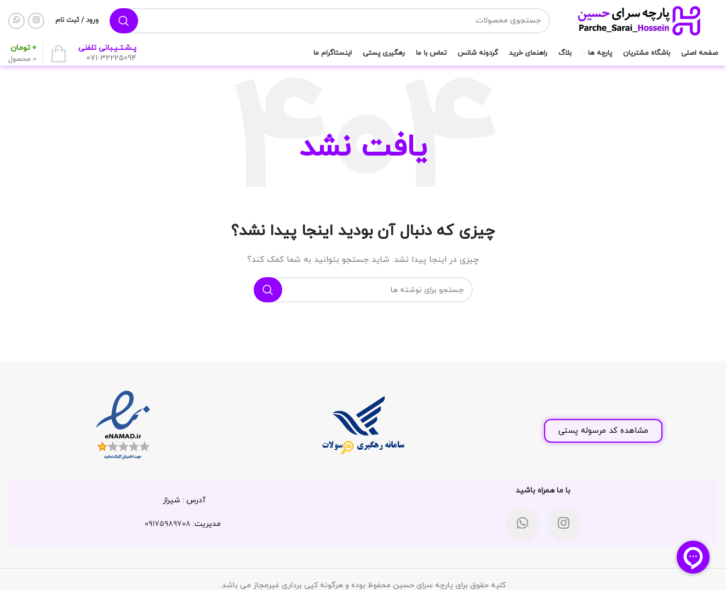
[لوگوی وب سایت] (639, 20)
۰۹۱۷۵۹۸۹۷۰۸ (168, 524)
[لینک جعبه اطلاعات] (107, 53)
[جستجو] (330, 20)
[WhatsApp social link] (16, 21)
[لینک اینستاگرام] (36, 21)
